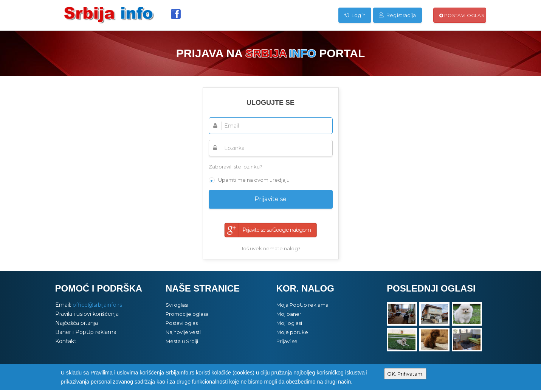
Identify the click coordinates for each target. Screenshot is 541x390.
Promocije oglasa (187, 314)
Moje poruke (292, 332)
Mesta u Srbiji (182, 341)
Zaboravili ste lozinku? (235, 167)
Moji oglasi (289, 323)
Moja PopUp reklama (302, 305)
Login (355, 15)
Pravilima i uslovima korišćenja (127, 373)
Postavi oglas (461, 15)
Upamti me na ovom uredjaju (254, 180)
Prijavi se (287, 341)
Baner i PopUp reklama (85, 332)
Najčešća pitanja (76, 323)
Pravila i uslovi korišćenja (87, 313)
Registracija (397, 15)
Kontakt (65, 341)
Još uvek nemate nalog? (271, 248)
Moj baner (288, 314)
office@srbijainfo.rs (97, 304)
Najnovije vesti (183, 332)
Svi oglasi (177, 305)
